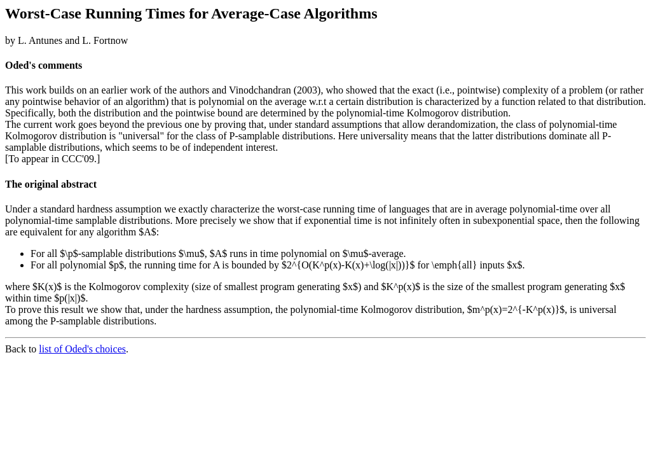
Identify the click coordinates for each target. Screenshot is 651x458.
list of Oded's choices (82, 349)
